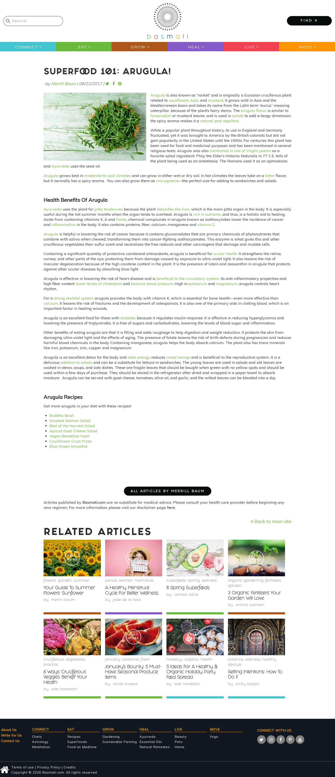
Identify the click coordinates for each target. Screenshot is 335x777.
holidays (174, 660)
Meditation (41, 746)
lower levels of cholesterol (99, 283)
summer (82, 581)
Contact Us (10, 740)
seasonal (130, 660)
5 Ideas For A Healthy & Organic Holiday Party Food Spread (193, 672)
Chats (37, 736)
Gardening (111, 736)
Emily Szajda (248, 684)
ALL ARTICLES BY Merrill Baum (168, 491)
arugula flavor (254, 110)
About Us (9, 729)
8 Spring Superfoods (189, 588)
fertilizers (273, 581)
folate (121, 219)
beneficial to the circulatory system (187, 278)
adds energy (139, 357)
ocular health (225, 253)
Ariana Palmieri (250, 605)
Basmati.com (94, 502)
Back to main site (271, 521)
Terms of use (22, 767)
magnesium (226, 283)
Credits (70, 767)
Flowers (50, 581)
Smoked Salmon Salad (69, 420)
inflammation (63, 224)
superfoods (176, 581)
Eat (82, 46)
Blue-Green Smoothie (68, 446)
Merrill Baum (63, 83)
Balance (235, 660)
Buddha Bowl (61, 415)
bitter (270, 175)
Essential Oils (151, 741)
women (126, 581)
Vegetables (75, 660)
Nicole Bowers (125, 684)
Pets (179, 741)
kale (194, 100)
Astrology (40, 741)
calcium (51, 303)
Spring (194, 581)
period (111, 581)
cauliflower (179, 100)
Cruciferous (54, 660)
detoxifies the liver (173, 209)
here (171, 507)
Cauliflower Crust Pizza (70, 441)
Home (180, 746)
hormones (144, 581)
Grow (138, 46)
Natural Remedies (155, 746)
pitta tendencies (108, 209)
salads (238, 115)
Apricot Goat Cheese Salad (73, 430)
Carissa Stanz (186, 595)
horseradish (160, 115)
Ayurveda (60, 166)
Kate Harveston (64, 689)
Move (306, 46)
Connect (26, 46)
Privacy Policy (48, 767)
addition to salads (76, 362)
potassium (197, 283)
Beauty (181, 736)
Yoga (214, 736)
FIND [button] (309, 20)
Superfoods (77, 741)
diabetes (128, 317)
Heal (194, 46)
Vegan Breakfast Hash (69, 436)
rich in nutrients (207, 214)
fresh (145, 660)
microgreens (167, 180)
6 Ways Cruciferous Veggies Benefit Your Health (66, 677)
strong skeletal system (74, 298)
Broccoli (51, 665)
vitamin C (206, 224)
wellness (209, 581)
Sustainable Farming (120, 741)
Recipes (74, 736)
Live (249, 46)
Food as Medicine (82, 746)
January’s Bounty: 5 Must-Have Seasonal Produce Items (128, 672)
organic (191, 660)
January (112, 660)
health (206, 660)
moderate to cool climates (107, 175)
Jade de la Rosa (127, 600)
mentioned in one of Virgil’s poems (240, 150)
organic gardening (245, 581)
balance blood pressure (152, 283)
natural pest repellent (219, 120)
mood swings (178, 357)
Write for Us (11, 735)
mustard (215, 100)
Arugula (157, 95)
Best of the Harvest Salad (72, 425)
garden (65, 581)
